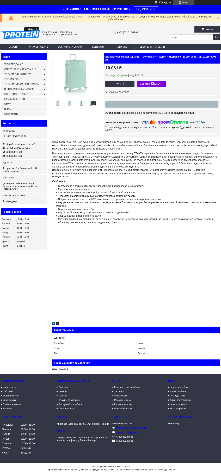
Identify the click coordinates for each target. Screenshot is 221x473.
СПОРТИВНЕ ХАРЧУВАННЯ (20, 69)
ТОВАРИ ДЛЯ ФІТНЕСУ (17, 74)
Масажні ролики (178, 408)
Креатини (63, 395)
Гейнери (62, 391)
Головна (13, 47)
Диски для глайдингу (180, 400)
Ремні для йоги (177, 395)
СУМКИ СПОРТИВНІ (15, 99)
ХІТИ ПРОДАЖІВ (13, 64)
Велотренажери (11, 395)
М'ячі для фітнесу (123, 408)
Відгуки (8, 109)
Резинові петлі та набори (127, 387)
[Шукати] (216, 37)
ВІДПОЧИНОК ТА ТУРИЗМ (19, 89)
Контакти (98, 47)
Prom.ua (126, 466)
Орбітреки (8, 391)
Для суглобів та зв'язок (70, 404)
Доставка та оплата (70, 47)
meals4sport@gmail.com (18, 148)
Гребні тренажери (12, 404)
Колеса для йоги (178, 404)
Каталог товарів (38, 47)
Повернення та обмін (151, 47)
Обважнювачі (121, 395)
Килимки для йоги (179, 387)
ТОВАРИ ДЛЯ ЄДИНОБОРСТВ (21, 84)
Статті (7, 104)
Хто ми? (122, 47)
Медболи (7, 408)
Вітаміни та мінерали (69, 400)
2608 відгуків (165, 2)
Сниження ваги (66, 408)
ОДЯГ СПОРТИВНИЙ (16, 94)
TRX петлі (119, 391)
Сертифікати (11, 114)
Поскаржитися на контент (136, 470)
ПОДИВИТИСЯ (146, 9)
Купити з (151, 83)
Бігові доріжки (10, 400)
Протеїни (63, 387)
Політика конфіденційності (163, 470)
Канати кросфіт (11, 387)
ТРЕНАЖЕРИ (11, 79)
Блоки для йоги (178, 391)
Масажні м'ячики (122, 400)
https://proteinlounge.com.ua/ (20, 144)
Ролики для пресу (123, 404)
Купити (120, 83)
